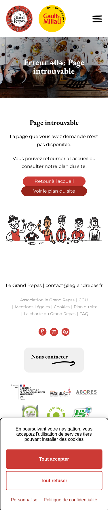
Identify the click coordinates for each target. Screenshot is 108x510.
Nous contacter (49, 356)
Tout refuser (54, 480)
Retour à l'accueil (54, 181)
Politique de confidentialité (70, 499)
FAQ (83, 313)
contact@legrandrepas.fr (74, 285)
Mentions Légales (32, 306)
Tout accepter (54, 459)
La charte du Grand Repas (49, 313)
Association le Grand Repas (47, 299)
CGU (83, 299)
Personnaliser (25, 499)
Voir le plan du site (54, 191)
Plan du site (85, 306)
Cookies (62, 306)
